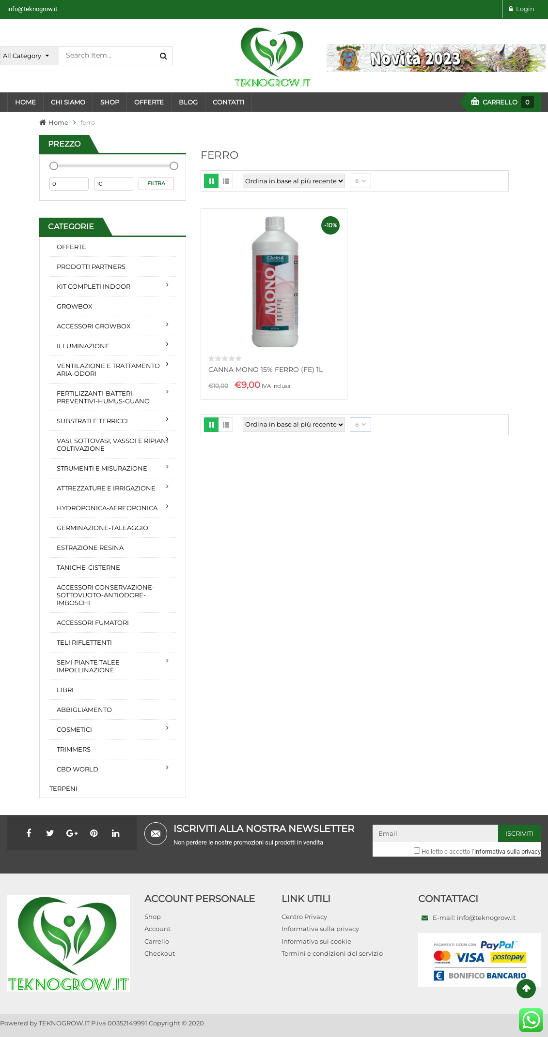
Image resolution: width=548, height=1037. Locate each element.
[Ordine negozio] (294, 181)
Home (58, 122)
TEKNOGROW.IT (64, 1023)
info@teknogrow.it (32, 9)
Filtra (156, 183)
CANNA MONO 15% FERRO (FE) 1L (265, 369)
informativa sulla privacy (507, 851)
